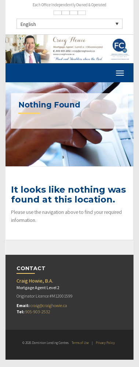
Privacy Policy (105, 343)
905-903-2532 (37, 311)
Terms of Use (80, 343)
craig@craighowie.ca (48, 305)
